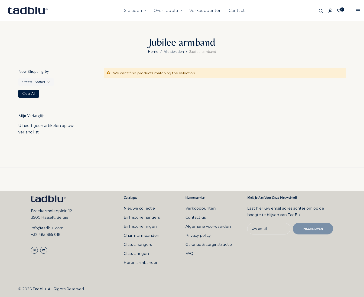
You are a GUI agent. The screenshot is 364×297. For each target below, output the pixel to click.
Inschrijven (313, 229)
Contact (237, 10)
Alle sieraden (174, 52)
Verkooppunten (205, 10)
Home (153, 52)
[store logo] (28, 10)
